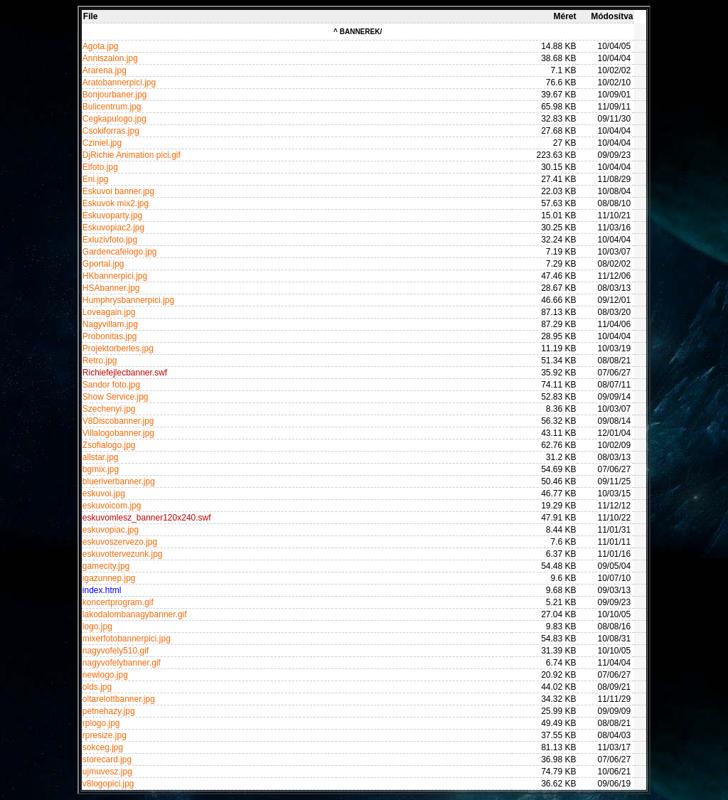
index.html (102, 590)
